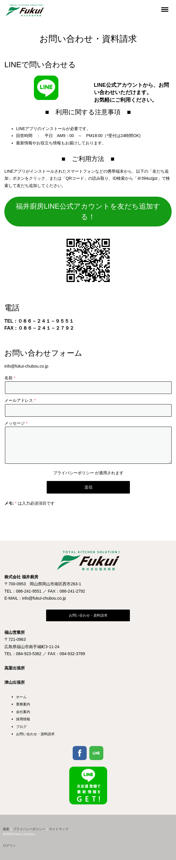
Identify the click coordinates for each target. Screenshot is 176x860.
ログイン (9, 845)
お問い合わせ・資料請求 (88, 615)
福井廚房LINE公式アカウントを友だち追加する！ (88, 211)
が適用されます (88, 472)
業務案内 (23, 704)
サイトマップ (58, 829)
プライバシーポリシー (73, 472)
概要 (6, 829)
